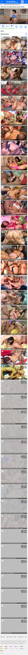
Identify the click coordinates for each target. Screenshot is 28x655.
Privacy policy (20, 636)
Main (1, 4)
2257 (26, 636)
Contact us (2, 636)
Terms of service (9, 636)
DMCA (15, 636)
